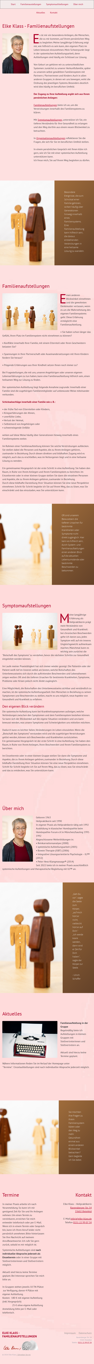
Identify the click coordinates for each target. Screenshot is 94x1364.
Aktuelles (40, 12)
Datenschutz (85, 1333)
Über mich (78, 4)
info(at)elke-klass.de (81, 1218)
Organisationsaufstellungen (50, 138)
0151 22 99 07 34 (82, 1222)
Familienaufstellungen (45, 105)
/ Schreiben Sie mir (24, 1355)
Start (13, 4)
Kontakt (53, 12)
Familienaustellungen (31, 4)
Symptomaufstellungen (57, 4)
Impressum (70, 1333)
